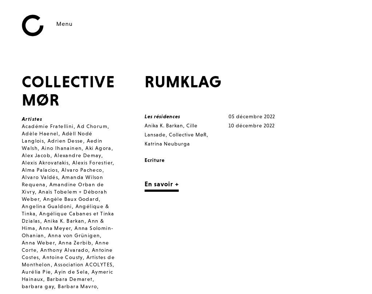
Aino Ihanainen (61, 148)
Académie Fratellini (48, 126)
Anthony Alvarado (64, 250)
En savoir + (162, 184)
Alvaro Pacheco (81, 170)
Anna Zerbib (75, 243)
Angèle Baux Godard (71, 199)
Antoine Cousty (63, 257)
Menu (64, 23)
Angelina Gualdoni (47, 206)
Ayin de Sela (71, 272)
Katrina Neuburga (167, 144)
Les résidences (162, 116)
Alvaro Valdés (40, 177)
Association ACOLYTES (83, 264)
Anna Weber (38, 243)
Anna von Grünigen (74, 235)
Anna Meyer (55, 228)
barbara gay (38, 286)
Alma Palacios (40, 170)
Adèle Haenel (40, 133)
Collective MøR (188, 135)
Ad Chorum (92, 126)
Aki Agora (98, 148)
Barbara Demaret (70, 279)
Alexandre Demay (77, 155)
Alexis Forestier (92, 163)
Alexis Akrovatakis (45, 163)
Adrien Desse (65, 141)
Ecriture (155, 160)
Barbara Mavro (77, 286)
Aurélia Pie (36, 272)
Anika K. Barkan (64, 221)
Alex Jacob (36, 155)
